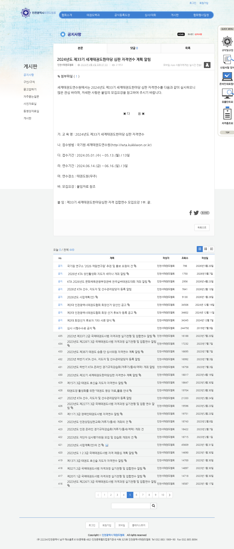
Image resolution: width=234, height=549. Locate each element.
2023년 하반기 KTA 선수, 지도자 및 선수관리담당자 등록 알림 (103, 359)
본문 (80, 48)
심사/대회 (150, 15)
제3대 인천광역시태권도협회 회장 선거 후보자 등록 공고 (102, 312)
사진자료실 (30, 103)
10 (162, 494)
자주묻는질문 (31, 96)
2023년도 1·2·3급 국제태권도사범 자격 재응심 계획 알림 (100, 452)
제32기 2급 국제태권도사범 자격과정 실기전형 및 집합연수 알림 (104, 468)
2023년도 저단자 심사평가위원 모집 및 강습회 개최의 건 (100, 437)
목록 (187, 48)
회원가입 (204, 3)
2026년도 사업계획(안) (82, 297)
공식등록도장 (122, 15)
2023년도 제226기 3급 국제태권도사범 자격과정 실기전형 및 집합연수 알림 (111, 481)
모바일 (121, 525)
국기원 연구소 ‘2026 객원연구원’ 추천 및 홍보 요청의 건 (101, 266)
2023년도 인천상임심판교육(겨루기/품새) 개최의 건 (97, 421)
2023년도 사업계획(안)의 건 (83, 445)
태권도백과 (93, 15)
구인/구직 (29, 82)
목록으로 (202, 227)
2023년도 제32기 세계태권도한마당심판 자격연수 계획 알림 (102, 375)
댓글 (134, 48)
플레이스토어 (138, 525)
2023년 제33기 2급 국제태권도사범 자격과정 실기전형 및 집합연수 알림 (109, 336)
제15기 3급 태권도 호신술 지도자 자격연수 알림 (95, 382)
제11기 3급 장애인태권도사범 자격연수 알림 (93, 414)
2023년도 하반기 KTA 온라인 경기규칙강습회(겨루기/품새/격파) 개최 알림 (111, 367)
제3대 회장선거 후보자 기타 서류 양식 (91, 320)
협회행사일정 (201, 15)
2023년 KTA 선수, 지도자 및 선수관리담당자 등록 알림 (99, 398)
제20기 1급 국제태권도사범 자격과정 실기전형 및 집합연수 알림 (104, 476)
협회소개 (67, 15)
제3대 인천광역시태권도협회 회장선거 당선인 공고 (98, 305)
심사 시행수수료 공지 (81, 328)
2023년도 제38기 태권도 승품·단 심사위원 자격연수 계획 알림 (103, 351)
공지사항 (29, 74)
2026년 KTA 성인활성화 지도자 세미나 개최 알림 (98, 273)
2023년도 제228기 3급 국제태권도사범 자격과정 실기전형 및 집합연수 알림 (111, 341)
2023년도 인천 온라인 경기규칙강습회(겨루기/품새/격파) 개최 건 (105, 429)
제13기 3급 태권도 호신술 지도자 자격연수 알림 (95, 460)
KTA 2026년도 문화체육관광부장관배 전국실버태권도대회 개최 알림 (109, 281)
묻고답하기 (30, 89)
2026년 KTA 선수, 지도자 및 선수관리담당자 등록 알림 (99, 289)
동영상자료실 (31, 111)
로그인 (193, 3)
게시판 (175, 15)
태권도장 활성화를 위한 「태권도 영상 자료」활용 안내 (97, 390)
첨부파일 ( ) (69, 76)
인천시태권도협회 (65, 65)
